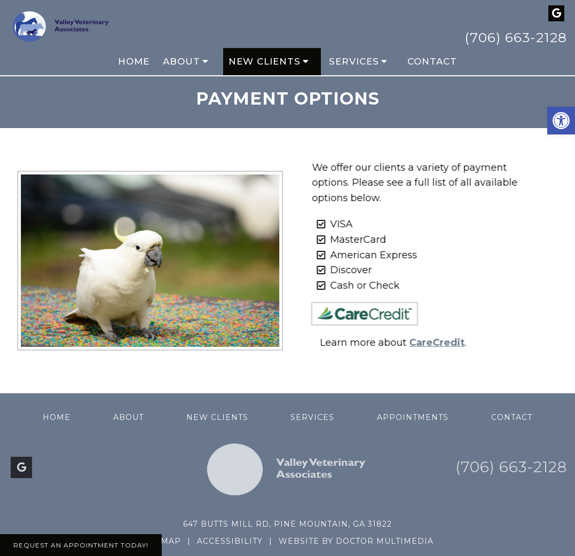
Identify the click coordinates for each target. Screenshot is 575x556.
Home (133, 61)
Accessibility (230, 541)
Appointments (412, 417)
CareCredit (430, 342)
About (181, 61)
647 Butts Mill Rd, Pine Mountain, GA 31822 (287, 524)
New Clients (265, 61)
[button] (561, 120)
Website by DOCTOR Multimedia (356, 541)
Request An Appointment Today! (80, 545)
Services (354, 61)
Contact (432, 61)
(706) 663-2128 (515, 37)
